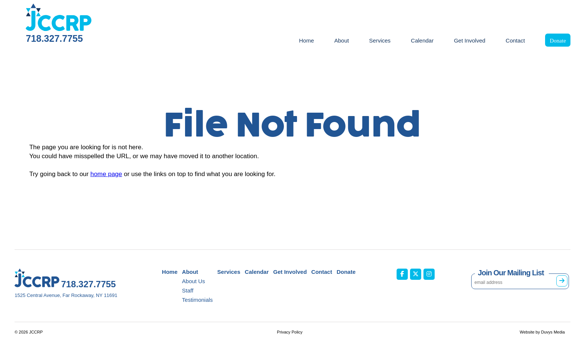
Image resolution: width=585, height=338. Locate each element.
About (341, 40)
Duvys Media (553, 332)
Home (306, 40)
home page (106, 174)
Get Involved (469, 40)
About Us (193, 281)
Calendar (422, 40)
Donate (558, 41)
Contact (515, 40)
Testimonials (197, 300)
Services (380, 40)
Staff (188, 290)
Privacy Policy (289, 332)
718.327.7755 (54, 38)
